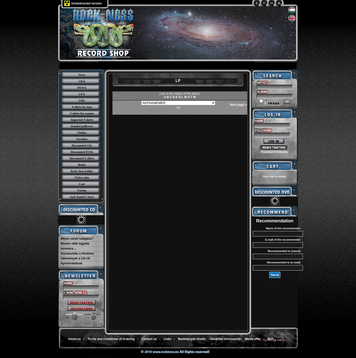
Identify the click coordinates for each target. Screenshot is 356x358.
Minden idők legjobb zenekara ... (75, 246)
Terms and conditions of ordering (111, 339)
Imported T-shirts (81, 120)
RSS (270, 339)
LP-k (82, 94)
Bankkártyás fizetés (192, 339)
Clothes (82, 132)
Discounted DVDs (81, 152)
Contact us (149, 339)
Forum (81, 190)
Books (82, 165)
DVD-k (82, 87)
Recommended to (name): (284, 251)
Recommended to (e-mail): (284, 262)
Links (167, 339)
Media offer (253, 339)
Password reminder (275, 152)
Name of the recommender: (283, 228)
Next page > (238, 104)
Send (275, 275)
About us (74, 339)
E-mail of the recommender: (283, 239)
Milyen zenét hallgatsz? (77, 238)
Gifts (82, 100)
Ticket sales (81, 177)
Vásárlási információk (225, 339)
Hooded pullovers (82, 126)
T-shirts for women (82, 113)
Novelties (82, 139)
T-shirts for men (82, 107)
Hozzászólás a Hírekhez (77, 253)
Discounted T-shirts (81, 158)
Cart (82, 184)
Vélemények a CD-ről (75, 258)
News (81, 75)
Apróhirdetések (71, 263)
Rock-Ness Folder (82, 171)
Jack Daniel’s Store (82, 197)
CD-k (81, 81)
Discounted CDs (82, 145)
